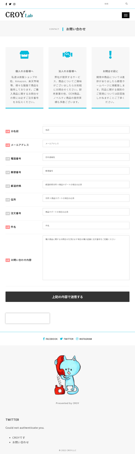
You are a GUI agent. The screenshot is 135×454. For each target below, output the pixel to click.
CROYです (18, 437)
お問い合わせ (20, 442)
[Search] (113, 3)
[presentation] (28, 318)
